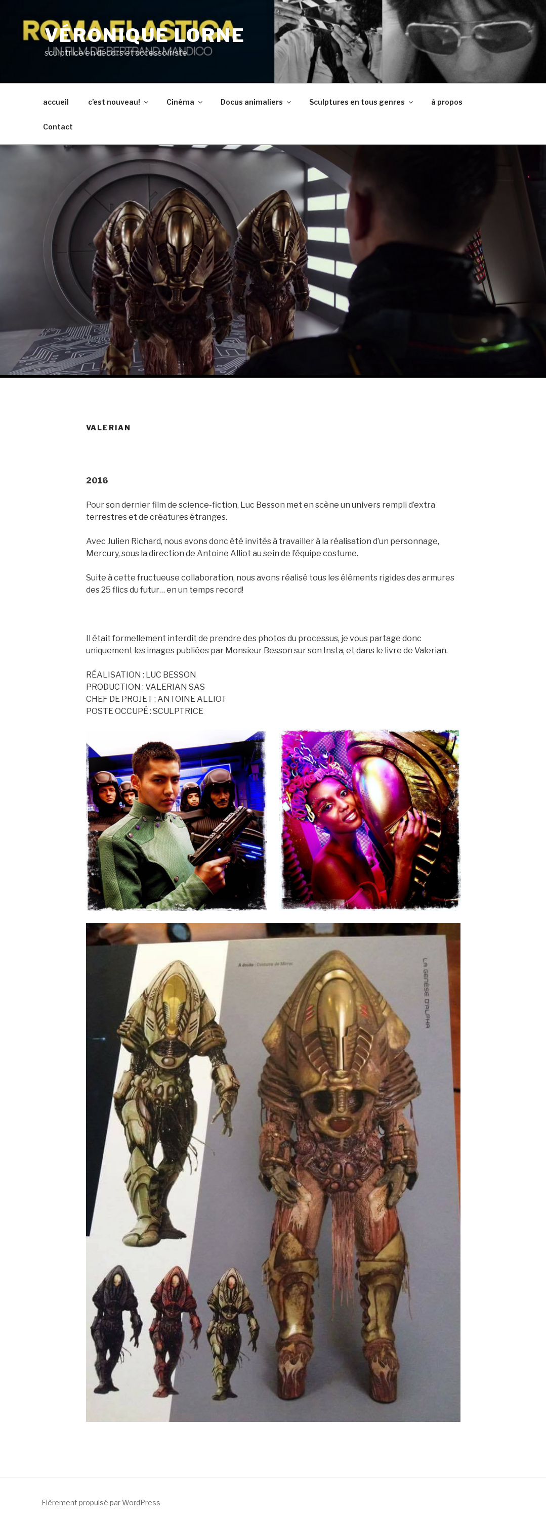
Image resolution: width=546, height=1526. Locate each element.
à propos (447, 102)
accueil (56, 102)
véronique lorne (145, 35)
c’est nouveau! (119, 102)
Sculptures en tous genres (361, 102)
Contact (58, 126)
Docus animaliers (256, 102)
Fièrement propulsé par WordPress (100, 1502)
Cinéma (185, 102)
